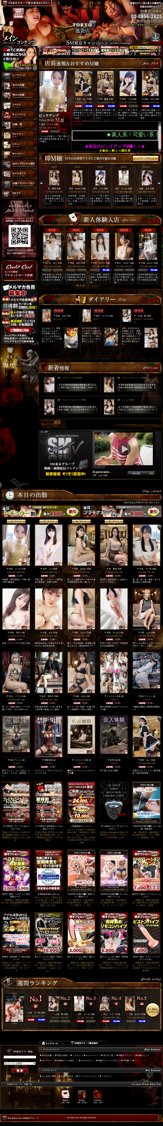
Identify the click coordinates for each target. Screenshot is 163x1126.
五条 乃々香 (145, 569)
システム (77, 1055)
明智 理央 (15, 632)
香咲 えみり (80, 632)
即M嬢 (126, 1060)
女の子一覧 (108, 1055)
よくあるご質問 (49, 1076)
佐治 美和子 (48, 696)
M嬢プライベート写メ (108, 1060)
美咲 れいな (113, 632)
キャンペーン (92, 1055)
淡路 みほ (149, 99)
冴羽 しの (127, 99)
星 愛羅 (104, 99)
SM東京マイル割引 (65, 1060)
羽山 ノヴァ (15, 696)
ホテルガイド (87, 1060)
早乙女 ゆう (51, 263)
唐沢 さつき (47, 124)
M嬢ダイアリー (125, 1055)
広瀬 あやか (147, 263)
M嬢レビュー (143, 1055)
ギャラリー (47, 1060)
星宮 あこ (82, 99)
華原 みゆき (75, 188)
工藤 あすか (135, 1014)
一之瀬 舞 (141, 316)
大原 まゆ (48, 632)
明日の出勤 (62, 1055)
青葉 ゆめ (75, 263)
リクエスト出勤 (114, 696)
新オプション (146, 696)
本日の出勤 (47, 1055)
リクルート (107, 1076)
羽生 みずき (99, 263)
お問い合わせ (67, 1076)
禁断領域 (49, 760)
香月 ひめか (123, 263)
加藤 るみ (144, 188)
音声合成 (114, 760)
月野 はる (145, 632)
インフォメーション (87, 1076)
